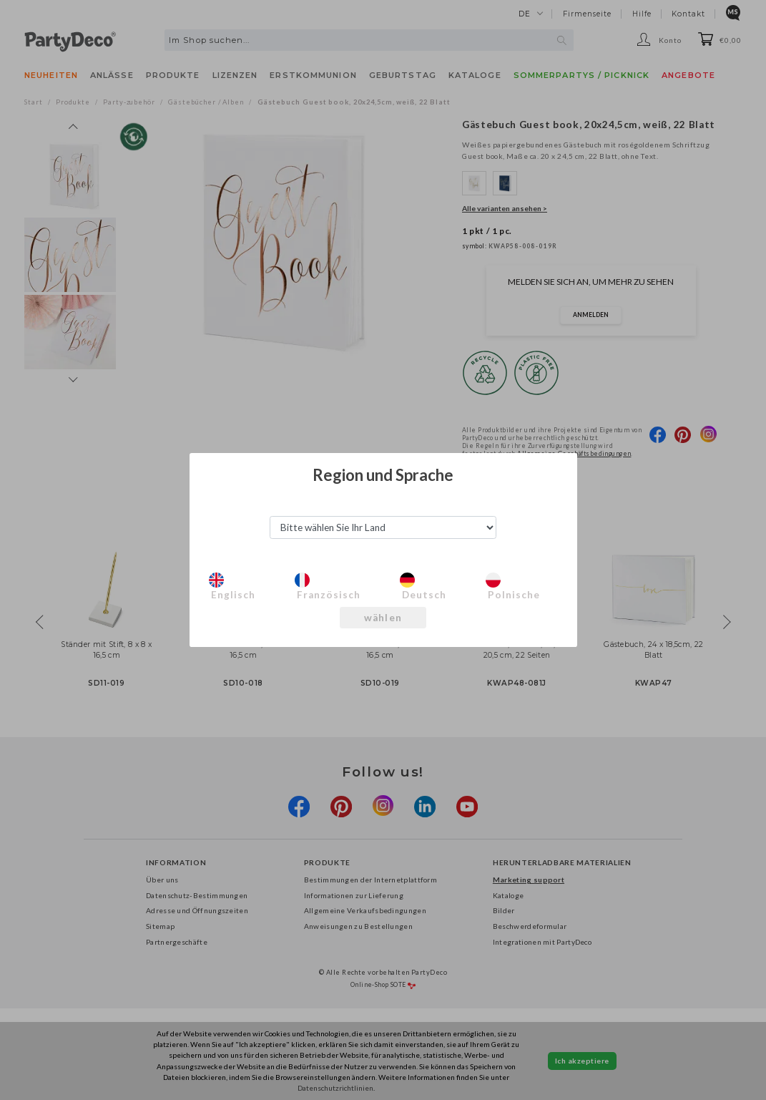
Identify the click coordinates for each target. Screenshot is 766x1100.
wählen (383, 617)
